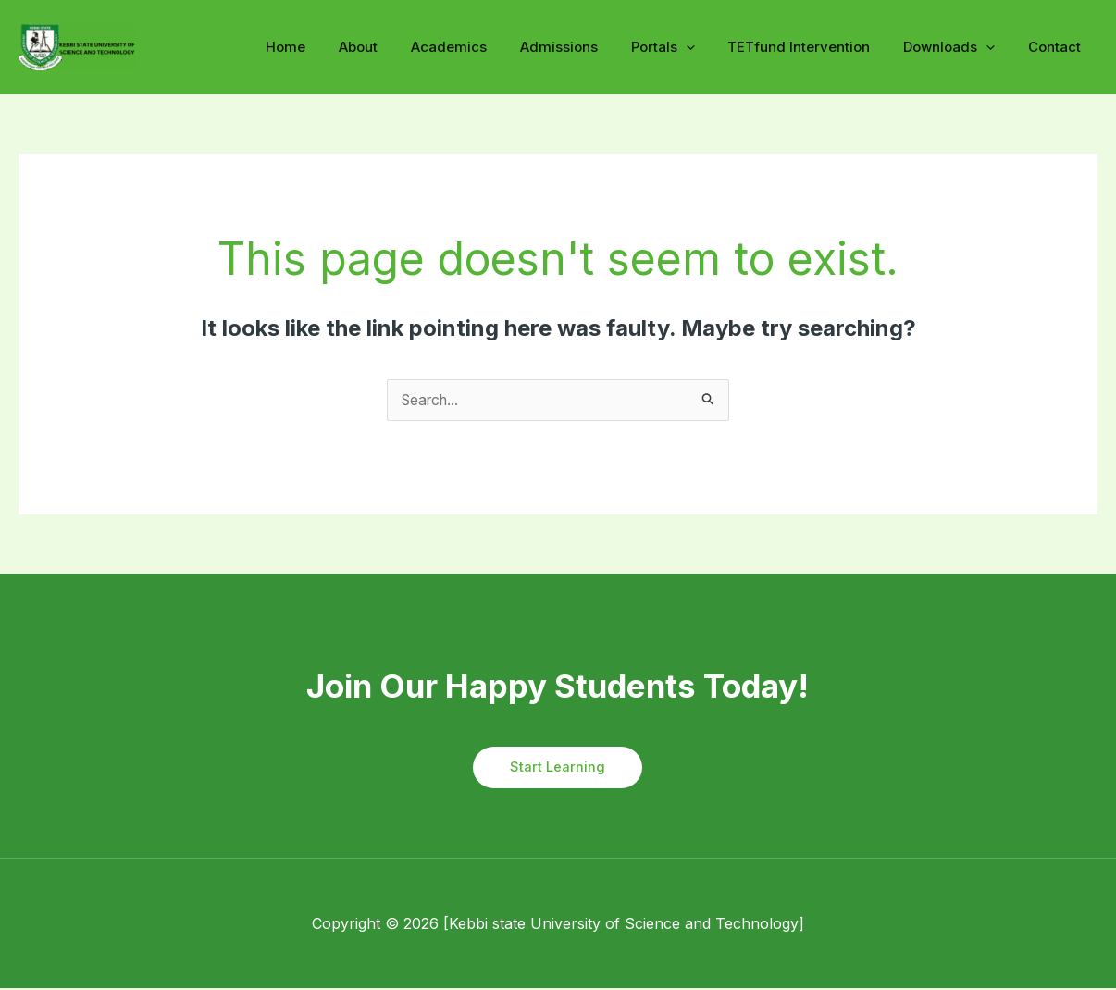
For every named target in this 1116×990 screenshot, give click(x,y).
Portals (681, 47)
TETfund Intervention (812, 47)
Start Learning (557, 768)
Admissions (583, 47)
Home (326, 47)
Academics (478, 47)
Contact (1057, 47)
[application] (704, 47)
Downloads (957, 47)
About (393, 47)
